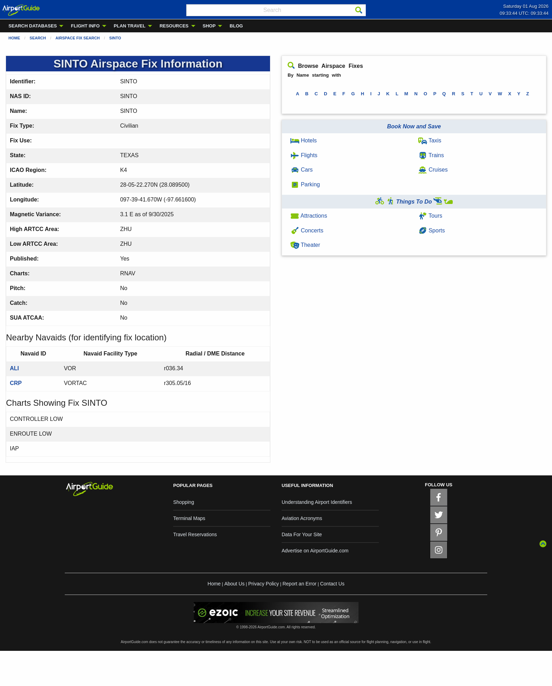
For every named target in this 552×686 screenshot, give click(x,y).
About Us (234, 583)
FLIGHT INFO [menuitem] (85, 25)
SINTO (115, 38)
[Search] (358, 10)
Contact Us (332, 583)
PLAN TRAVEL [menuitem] (129, 25)
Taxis (429, 140)
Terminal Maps (189, 518)
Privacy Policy (263, 583)
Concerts (306, 230)
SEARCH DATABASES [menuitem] (32, 25)
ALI (14, 368)
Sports (431, 230)
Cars (301, 170)
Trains (431, 155)
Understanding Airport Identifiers (317, 502)
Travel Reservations (195, 534)
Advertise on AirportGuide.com (315, 550)
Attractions (308, 216)
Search (38, 38)
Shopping (183, 502)
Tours (430, 216)
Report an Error (299, 583)
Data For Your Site (302, 534)
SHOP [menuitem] (209, 25)
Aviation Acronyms (302, 518)
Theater (305, 245)
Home (14, 38)
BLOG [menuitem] (236, 25)
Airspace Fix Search (78, 38)
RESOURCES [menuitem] (173, 25)
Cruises (433, 170)
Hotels (303, 140)
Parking (305, 184)
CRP (16, 383)
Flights (304, 155)
